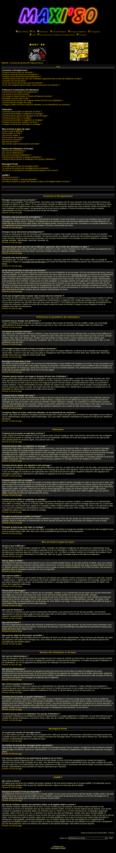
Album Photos (22, 32)
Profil (33, 35)
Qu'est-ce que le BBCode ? (13, 131)
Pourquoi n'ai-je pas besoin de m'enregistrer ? (20, 74)
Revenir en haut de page (12, 213)
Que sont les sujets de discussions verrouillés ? (21, 144)
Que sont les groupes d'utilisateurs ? (16, 155)
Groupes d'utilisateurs (77, 32)
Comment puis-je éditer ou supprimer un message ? (23, 114)
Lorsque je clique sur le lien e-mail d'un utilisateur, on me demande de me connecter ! (36, 105)
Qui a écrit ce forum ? (10, 177)
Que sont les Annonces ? (12, 140)
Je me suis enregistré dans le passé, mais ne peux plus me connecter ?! (31, 85)
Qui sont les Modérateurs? (12, 153)
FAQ (32, 32)
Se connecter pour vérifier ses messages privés (56, 35)
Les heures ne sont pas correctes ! (16, 94)
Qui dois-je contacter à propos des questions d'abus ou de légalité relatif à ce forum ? (36, 181)
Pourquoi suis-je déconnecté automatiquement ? (21, 77)
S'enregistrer (94, 32)
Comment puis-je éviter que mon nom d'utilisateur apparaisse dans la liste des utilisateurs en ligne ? (42, 79)
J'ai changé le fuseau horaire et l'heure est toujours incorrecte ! (27, 96)
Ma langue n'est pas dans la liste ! (15, 98)
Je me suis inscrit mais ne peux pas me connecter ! (22, 83)
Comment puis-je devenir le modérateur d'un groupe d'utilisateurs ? (29, 159)
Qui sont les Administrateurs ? (14, 151)
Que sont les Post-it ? (10, 142)
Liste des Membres (58, 32)
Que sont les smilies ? (11, 135)
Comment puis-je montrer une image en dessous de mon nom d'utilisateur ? (32, 100)
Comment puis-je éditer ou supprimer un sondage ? (22, 120)
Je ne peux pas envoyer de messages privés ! (20, 166)
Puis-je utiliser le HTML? (12, 133)
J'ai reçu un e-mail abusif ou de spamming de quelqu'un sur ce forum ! (30, 170)
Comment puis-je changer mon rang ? (17, 102)
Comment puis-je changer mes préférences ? (20, 92)
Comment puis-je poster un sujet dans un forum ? (22, 112)
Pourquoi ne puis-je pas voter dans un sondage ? (22, 124)
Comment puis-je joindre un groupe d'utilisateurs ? (22, 157)
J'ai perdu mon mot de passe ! (14, 81)
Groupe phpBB (85, 783)
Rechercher (42, 32)
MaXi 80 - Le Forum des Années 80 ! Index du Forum (22, 63)
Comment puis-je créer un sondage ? (17, 118)
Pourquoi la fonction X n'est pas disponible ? (20, 179)
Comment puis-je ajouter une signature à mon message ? (25, 116)
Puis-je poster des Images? (13, 137)
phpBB (61, 846)
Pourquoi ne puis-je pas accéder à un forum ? (20, 122)
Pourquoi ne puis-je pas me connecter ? (18, 72)
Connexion (82, 35)
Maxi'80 (63, 848)
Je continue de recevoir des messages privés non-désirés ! (25, 168)
